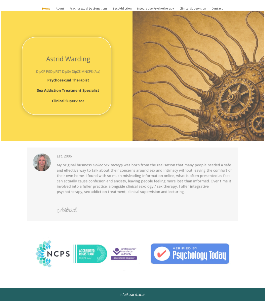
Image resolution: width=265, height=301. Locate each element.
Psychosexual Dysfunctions (88, 8)
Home (46, 8)
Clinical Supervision (192, 8)
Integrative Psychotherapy (155, 8)
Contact (217, 8)
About (60, 8)
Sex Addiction (122, 8)
